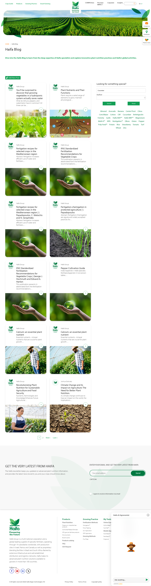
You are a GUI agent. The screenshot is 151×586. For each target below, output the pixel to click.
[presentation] (105, 484)
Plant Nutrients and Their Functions (73, 91)
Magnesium (140, 118)
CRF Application (87, 533)
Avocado (112, 111)
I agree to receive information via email (106, 494)
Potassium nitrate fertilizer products (69, 526)
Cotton (113, 114)
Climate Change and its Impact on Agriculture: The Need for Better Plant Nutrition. (73, 389)
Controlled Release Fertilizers (70, 529)
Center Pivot (131, 111)
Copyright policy (97, 582)
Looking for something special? (111, 84)
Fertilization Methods (90, 522)
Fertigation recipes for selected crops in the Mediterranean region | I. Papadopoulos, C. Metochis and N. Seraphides (29, 212)
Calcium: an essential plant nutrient (29, 333)
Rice (118, 124)
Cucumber (127, 114)
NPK (108, 121)
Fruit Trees (85, 539)
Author (99, 94)
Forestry (101, 118)
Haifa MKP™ (128, 118)
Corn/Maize (103, 114)
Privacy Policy (69, 582)
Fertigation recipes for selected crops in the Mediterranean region (26, 151)
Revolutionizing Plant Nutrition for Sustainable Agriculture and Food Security (28, 389)
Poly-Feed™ (102, 124)
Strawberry (126, 124)
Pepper (141, 121)
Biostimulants (66, 537)
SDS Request (66, 547)
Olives (127, 121)
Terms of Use (82, 582)
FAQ (63, 544)
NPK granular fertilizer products (70, 532)
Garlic (108, 118)
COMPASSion (89, 3)
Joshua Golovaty (66, 381)
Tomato (136, 124)
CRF (119, 114)
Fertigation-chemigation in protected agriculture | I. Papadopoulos (73, 210)
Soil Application (87, 530)
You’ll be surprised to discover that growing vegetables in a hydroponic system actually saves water (29, 94)
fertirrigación (138, 114)
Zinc (124, 128)
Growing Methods (89, 536)
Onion (134, 121)
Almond (103, 111)
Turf (142, 124)
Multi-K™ (101, 121)
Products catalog (68, 541)
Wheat (118, 128)
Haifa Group (20, 87)
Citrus (140, 111)
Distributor (147, 34)
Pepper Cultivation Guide (73, 268)
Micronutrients (66, 535)
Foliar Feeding (87, 528)
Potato (112, 124)
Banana (121, 111)
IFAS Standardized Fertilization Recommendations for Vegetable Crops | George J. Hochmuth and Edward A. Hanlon (29, 275)
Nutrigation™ (118, 121)
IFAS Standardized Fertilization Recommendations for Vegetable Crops (71, 152)
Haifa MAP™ (117, 118)
